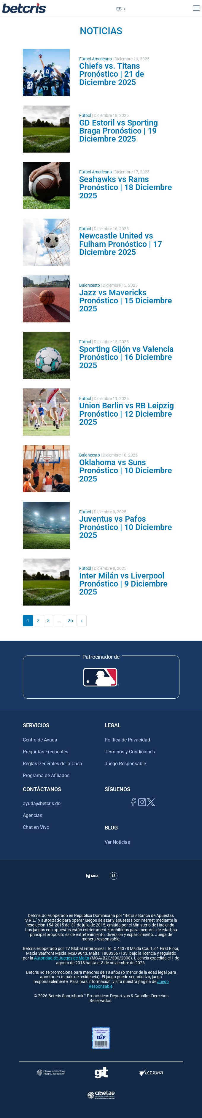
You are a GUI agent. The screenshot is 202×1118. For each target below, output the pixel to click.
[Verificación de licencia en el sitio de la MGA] (92, 883)
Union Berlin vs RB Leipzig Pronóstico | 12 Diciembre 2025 (126, 414)
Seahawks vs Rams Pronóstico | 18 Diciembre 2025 (125, 187)
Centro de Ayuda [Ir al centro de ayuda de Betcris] (40, 740)
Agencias (32, 815)
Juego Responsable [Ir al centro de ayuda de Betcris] (125, 763)
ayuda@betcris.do (42, 803)
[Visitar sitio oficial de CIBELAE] (101, 1095)
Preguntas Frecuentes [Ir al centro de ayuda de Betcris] (45, 752)
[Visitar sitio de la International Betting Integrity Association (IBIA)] (51, 1072)
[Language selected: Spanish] (119, 8)
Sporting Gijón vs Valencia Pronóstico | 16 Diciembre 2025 (126, 357)
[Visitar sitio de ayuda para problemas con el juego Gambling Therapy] (101, 1072)
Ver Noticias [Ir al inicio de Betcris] (117, 842)
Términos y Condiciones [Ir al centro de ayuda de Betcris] (130, 752)
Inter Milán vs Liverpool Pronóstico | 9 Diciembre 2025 (123, 584)
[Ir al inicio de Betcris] (24, 8)
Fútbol (85, 115)
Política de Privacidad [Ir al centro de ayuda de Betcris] (127, 740)
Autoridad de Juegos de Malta (61, 958)
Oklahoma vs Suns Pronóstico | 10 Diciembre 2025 (125, 471)
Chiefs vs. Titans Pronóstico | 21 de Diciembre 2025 (111, 74)
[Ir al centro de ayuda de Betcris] (114, 883)
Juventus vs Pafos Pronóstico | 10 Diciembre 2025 (125, 527)
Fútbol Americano (95, 59)
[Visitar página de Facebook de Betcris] (133, 809)
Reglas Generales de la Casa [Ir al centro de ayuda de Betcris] (52, 763)
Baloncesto (89, 285)
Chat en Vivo (36, 827)
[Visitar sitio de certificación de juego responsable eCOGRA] (151, 1072)
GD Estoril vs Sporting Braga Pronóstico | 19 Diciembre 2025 (118, 131)
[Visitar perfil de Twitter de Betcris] (151, 809)
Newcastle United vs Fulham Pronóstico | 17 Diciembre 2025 (120, 244)
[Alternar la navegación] (196, 8)
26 (70, 620)
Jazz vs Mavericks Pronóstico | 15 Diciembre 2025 (125, 301)
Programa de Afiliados (46, 775)
